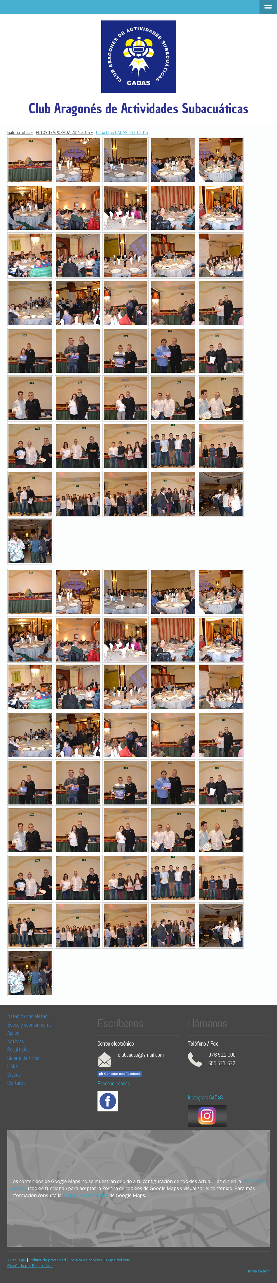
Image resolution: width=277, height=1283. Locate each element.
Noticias (16, 1041)
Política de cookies (86, 1260)
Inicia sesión (259, 1271)
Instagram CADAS (205, 1097)
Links (12, 1066)
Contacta (16, 1083)
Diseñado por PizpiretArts (30, 1265)
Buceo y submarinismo (29, 1024)
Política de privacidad (85, 1195)
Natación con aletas (27, 1016)
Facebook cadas (113, 1083)
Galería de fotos (23, 1058)
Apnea (13, 1033)
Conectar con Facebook (120, 1073)
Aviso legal (16, 1260)
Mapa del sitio (118, 1260)
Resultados (18, 1049)
